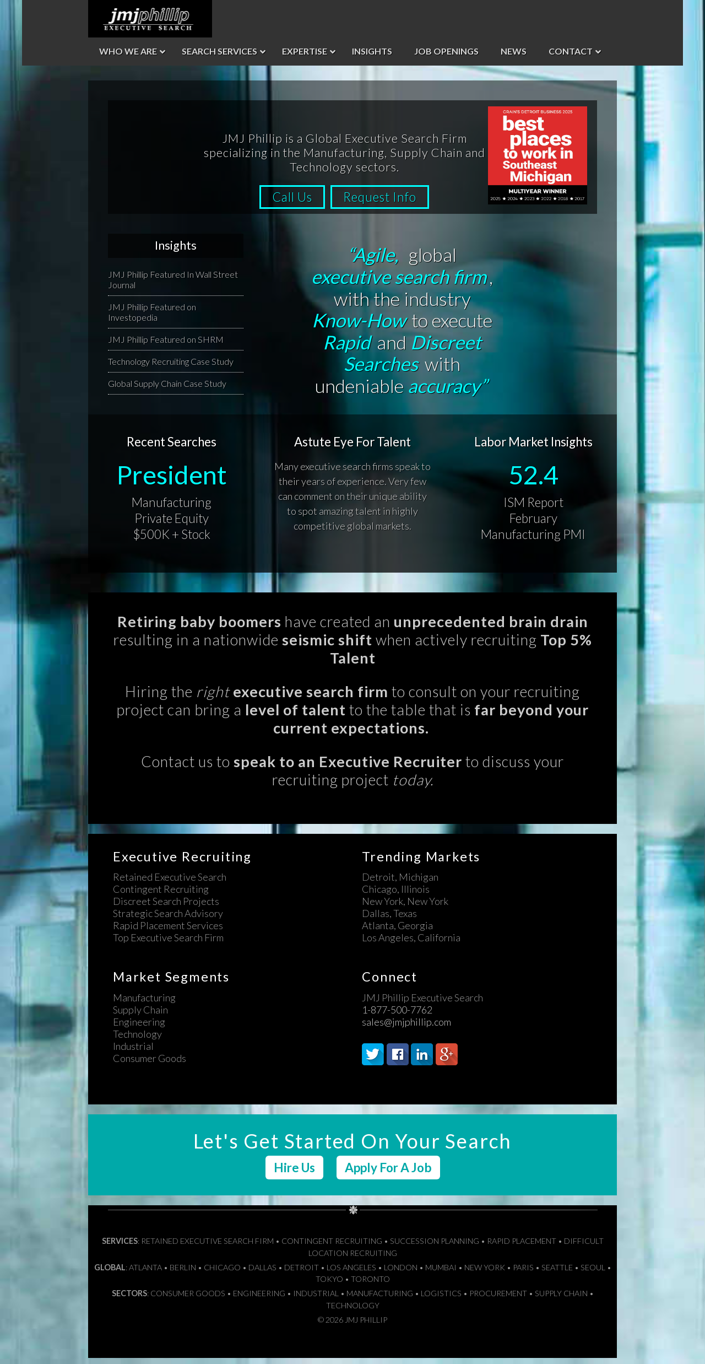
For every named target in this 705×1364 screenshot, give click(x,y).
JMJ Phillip (150, 19)
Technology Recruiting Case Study (171, 367)
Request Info (383, 203)
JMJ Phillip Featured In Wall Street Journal (173, 285)
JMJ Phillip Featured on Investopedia (152, 318)
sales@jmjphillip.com (406, 1028)
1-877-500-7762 (397, 1016)
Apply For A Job (388, 1173)
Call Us (289, 203)
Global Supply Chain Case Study (167, 389)
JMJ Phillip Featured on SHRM (166, 345)
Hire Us (294, 1173)
